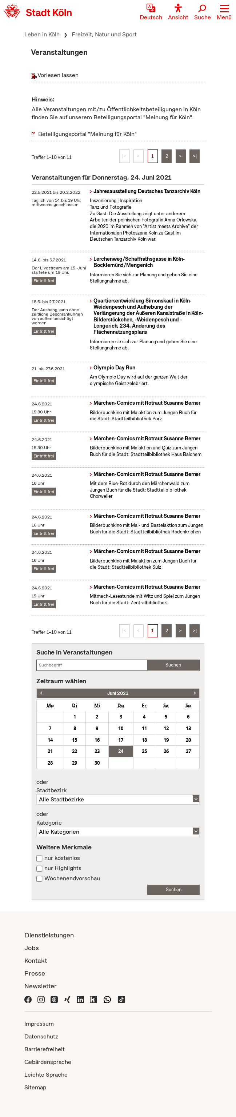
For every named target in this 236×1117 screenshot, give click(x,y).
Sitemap (35, 1087)
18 (144, 740)
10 (120, 728)
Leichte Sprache (46, 1074)
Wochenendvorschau (72, 878)
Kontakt (35, 960)
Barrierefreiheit (44, 1049)
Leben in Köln (42, 34)
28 (50, 763)
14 (50, 740)
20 (188, 740)
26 (166, 751)
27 (188, 751)
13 (188, 728)
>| (195, 156)
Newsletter (40, 986)
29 (74, 763)
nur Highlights (62, 868)
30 (97, 763)
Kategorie (118, 818)
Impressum (39, 1024)
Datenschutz (41, 1036)
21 (50, 751)
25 (144, 751)
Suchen (173, 665)
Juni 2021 (117, 693)
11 (144, 728)
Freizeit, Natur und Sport (104, 34)
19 (166, 740)
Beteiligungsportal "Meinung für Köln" (87, 134)
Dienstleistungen (49, 935)
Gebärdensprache (47, 1062)
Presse (34, 973)
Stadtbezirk (118, 786)
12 (166, 728)
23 (97, 751)
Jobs (31, 948)
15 (74, 740)
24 (120, 751)
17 (120, 740)
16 (97, 740)
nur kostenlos (62, 858)
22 (74, 751)
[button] (224, 13)
